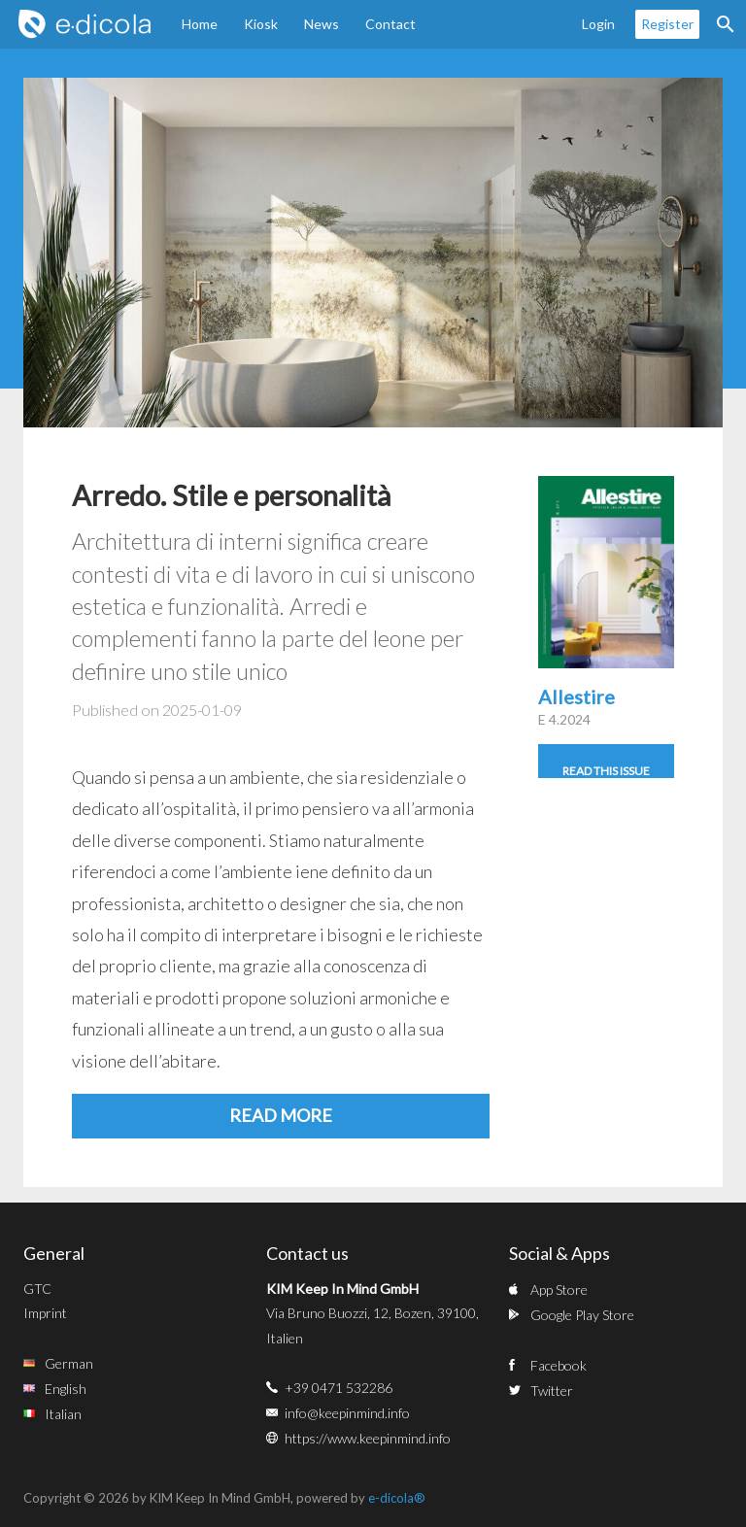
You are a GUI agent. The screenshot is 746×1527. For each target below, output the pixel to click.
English (65, 1388)
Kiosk (261, 24)
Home (200, 24)
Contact (390, 24)
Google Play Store (582, 1314)
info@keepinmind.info (347, 1413)
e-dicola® (396, 1498)
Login (598, 24)
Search (725, 24)
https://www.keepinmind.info (368, 1438)
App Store (559, 1289)
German (69, 1363)
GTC (37, 1288)
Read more (280, 1115)
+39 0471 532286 (338, 1387)
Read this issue (606, 771)
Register (667, 24)
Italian (63, 1414)
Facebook (558, 1365)
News (321, 24)
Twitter (551, 1390)
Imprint (45, 1313)
